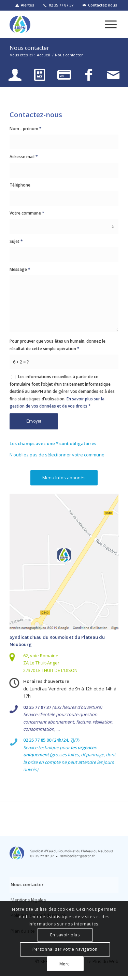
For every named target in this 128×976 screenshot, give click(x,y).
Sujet (16, 241)
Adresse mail (24, 157)
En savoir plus (65, 935)
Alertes (27, 5)
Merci (65, 964)
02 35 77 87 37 (61, 5)
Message (20, 269)
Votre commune (27, 213)
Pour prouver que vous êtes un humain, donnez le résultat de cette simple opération (57, 344)
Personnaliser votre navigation (65, 949)
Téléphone (20, 185)
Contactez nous (102, 5)
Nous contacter (29, 48)
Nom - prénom (26, 129)
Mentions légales (28, 900)
